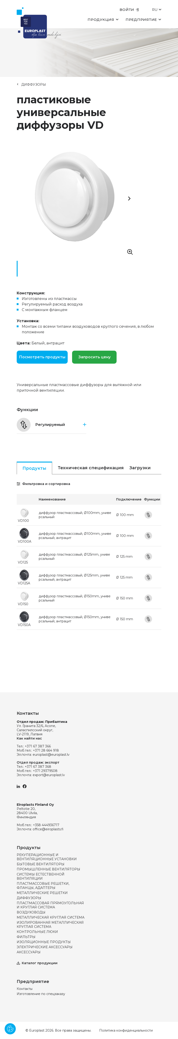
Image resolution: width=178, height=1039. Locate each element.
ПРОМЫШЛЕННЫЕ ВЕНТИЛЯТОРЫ (48, 869)
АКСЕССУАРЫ (29, 952)
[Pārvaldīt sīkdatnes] (10, 1028)
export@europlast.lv (49, 775)
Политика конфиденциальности (126, 1030)
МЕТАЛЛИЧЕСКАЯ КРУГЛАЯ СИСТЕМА (50, 917)
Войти (129, 9)
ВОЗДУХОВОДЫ (31, 912)
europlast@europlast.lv (51, 754)
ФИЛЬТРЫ (26, 937)
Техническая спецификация (91, 467)
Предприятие (143, 19)
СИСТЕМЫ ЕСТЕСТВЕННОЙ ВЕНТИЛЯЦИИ (40, 876)
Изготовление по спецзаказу (41, 994)
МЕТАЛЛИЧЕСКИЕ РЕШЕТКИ (42, 893)
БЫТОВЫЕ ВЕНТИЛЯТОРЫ (40, 864)
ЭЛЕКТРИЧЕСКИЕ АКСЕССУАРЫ (45, 947)
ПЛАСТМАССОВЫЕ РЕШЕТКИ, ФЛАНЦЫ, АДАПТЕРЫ (43, 886)
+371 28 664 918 (46, 750)
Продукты (34, 468)
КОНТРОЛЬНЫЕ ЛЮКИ (37, 932)
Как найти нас (29, 738)
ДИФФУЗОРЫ (33, 84)
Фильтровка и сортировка (43, 484)
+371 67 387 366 (38, 746)
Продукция (103, 19)
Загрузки (140, 467)
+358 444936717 (46, 825)
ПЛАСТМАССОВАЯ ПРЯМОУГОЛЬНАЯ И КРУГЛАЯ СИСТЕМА (50, 905)
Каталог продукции (37, 963)
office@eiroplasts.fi (48, 829)
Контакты (24, 989)
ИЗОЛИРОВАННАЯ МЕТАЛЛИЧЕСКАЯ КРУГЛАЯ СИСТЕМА (50, 924)
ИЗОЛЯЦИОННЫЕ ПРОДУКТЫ (44, 942)
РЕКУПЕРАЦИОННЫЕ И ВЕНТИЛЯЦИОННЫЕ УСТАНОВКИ (47, 857)
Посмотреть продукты (42, 357)
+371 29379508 (45, 771)
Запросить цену (94, 357)
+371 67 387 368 (38, 767)
